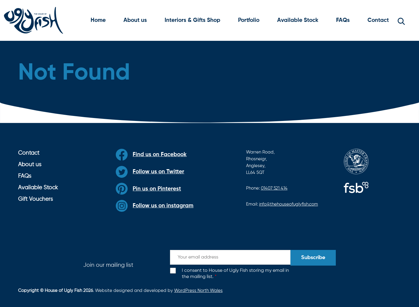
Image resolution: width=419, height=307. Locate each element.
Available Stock (297, 20)
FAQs (343, 20)
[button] (401, 20)
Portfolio (248, 20)
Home (98, 20)
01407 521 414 (274, 188)
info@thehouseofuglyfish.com (288, 204)
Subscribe (313, 257)
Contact (378, 20)
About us (135, 20)
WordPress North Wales (198, 290)
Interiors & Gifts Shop (192, 20)
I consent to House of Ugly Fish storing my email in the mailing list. (235, 273)
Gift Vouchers (35, 199)
